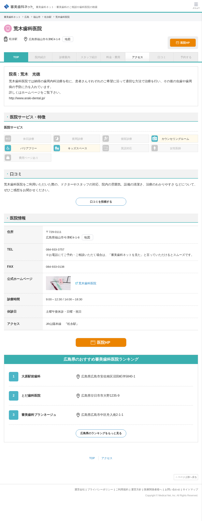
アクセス (106, 458)
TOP (92, 458)
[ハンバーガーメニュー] (196, 5)
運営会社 (80, 489)
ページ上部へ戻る (187, 477)
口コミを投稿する (101, 201)
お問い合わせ (172, 489)
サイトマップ (190, 489)
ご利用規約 (122, 489)
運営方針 (136, 489)
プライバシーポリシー (100, 489)
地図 (68, 39)
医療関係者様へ (153, 489)
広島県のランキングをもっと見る (101, 433)
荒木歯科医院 (87, 283)
